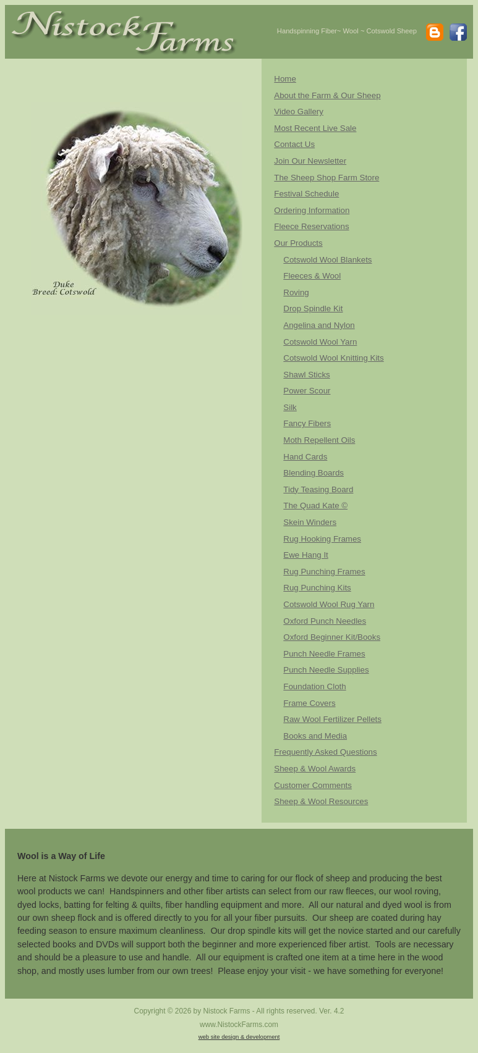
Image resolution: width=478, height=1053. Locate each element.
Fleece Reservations (311, 226)
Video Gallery (298, 111)
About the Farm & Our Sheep (327, 95)
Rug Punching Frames (324, 571)
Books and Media (315, 735)
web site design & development (239, 1036)
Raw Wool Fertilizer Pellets (332, 719)
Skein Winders (309, 522)
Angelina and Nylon (318, 325)
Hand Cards (305, 456)
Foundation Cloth (314, 686)
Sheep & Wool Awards (315, 768)
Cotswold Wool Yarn (320, 341)
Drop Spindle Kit (313, 308)
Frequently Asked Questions (325, 752)
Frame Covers (309, 703)
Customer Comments (313, 785)
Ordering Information (311, 210)
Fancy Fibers (307, 423)
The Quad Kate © (315, 505)
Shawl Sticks (306, 374)
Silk (289, 407)
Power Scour (306, 390)
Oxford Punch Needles (324, 621)
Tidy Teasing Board (318, 489)
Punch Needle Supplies (326, 669)
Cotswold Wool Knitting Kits (333, 358)
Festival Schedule (306, 193)
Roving (296, 292)
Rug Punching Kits (317, 587)
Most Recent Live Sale (315, 128)
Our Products (298, 243)
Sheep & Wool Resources (321, 801)
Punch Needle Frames (324, 653)
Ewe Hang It (305, 555)
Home (285, 78)
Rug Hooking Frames (322, 538)
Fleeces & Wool (312, 275)
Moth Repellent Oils (319, 440)
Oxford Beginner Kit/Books (331, 637)
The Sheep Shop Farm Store (326, 177)
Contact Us (294, 144)
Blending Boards (313, 472)
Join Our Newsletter (310, 161)
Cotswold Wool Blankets (327, 259)
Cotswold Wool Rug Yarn (328, 604)
